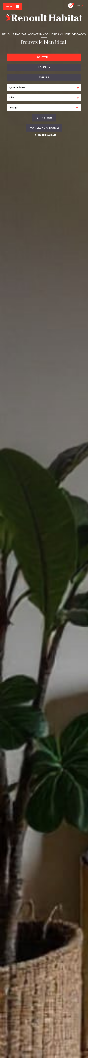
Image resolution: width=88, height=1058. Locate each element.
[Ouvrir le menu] (12, 6)
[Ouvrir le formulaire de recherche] (44, 117)
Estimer (44, 77)
